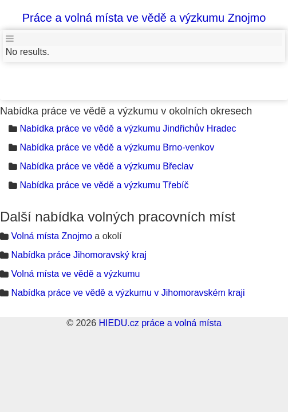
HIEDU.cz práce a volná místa (159, 323)
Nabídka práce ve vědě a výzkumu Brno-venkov (116, 147)
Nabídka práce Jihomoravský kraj (79, 255)
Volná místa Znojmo (51, 236)
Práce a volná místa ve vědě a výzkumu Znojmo (144, 17)
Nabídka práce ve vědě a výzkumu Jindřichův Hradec (127, 128)
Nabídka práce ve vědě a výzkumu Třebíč (103, 185)
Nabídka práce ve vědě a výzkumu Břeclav (106, 166)
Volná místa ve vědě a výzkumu (75, 274)
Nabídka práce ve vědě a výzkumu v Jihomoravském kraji (127, 293)
